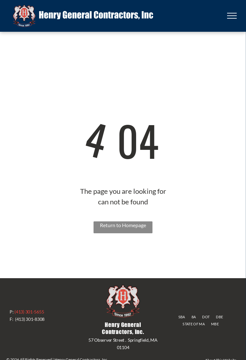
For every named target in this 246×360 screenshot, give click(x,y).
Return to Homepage (123, 225)
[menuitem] (181, 317)
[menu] (232, 15)
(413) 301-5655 (29, 311)
